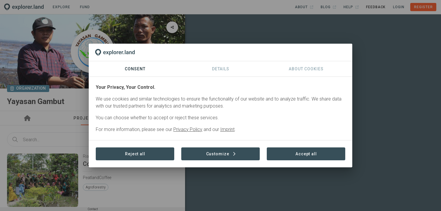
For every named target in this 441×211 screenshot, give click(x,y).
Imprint (227, 129)
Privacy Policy (187, 129)
